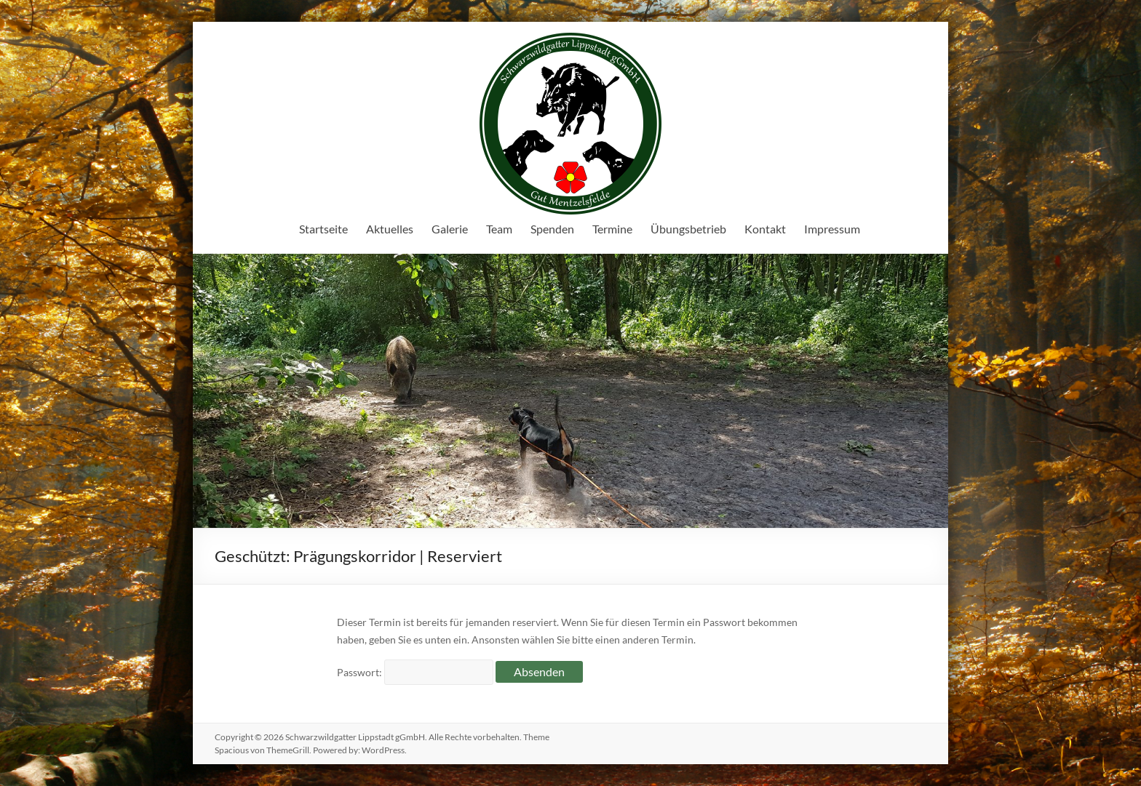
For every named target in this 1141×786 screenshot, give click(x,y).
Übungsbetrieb (688, 229)
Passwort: (415, 672)
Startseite (323, 229)
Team (499, 229)
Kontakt (765, 229)
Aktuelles (389, 229)
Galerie (450, 229)
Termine (612, 229)
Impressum (832, 229)
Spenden (552, 229)
